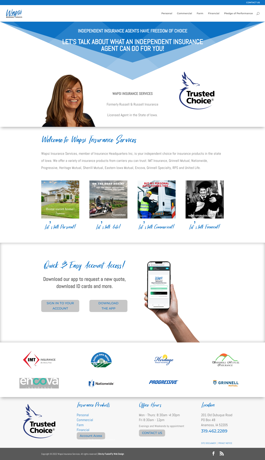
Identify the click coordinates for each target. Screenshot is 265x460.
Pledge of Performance (238, 13)
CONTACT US (253, 3)
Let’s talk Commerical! (156, 227)
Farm (200, 13)
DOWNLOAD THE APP (108, 305)
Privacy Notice (109, 439)
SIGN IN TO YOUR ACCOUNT (60, 305)
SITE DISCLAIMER (208, 443)
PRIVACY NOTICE (225, 443)
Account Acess (91, 436)
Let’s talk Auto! (108, 227)
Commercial (184, 13)
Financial (213, 13)
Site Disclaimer (94, 439)
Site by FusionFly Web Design (111, 453)
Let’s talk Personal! (60, 227)
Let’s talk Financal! (204, 227)
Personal (166, 13)
